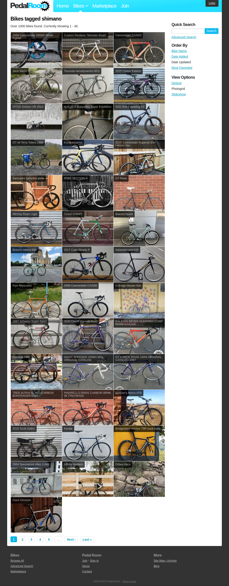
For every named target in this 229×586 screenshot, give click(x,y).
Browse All (17, 560)
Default (176, 83)
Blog (156, 566)
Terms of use (129, 581)
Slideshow (179, 94)
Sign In (94, 560)
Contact (87, 571)
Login (212, 3)
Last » (87, 539)
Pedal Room (30, 6)
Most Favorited (182, 68)
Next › (71, 539)
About (85, 566)
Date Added (180, 56)
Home (63, 6)
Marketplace (104, 6)
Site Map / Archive (165, 560)
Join (125, 6)
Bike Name (179, 51)
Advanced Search (184, 37)
